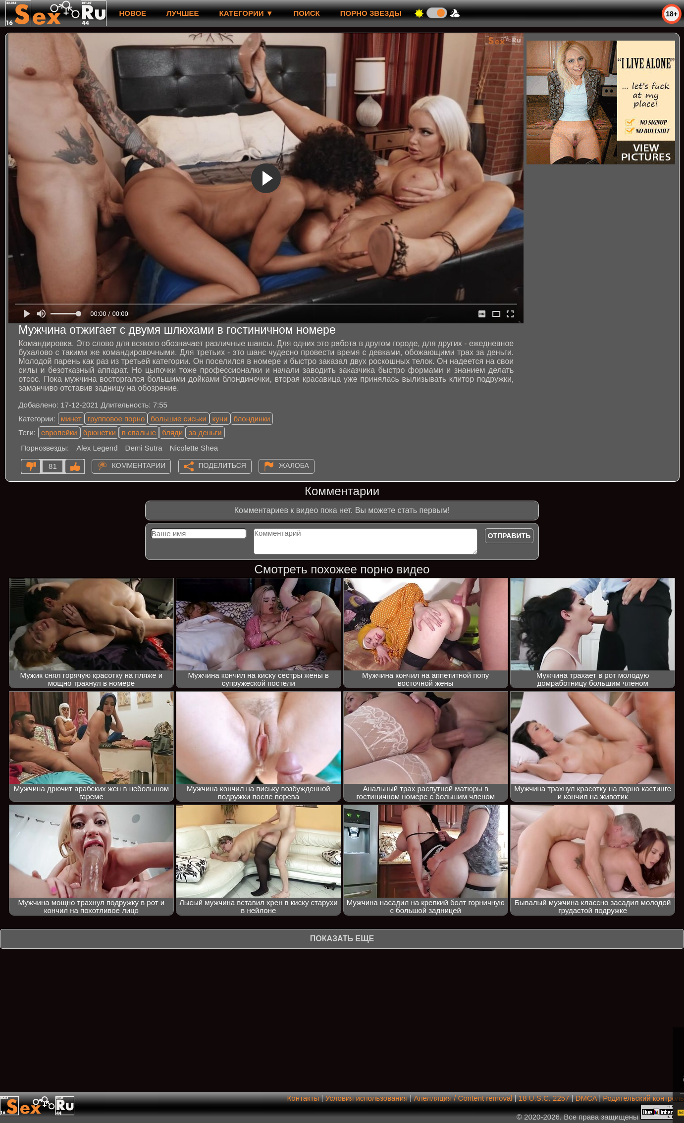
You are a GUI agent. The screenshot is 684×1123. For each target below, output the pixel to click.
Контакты (303, 1098)
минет (71, 418)
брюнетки (99, 432)
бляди (172, 432)
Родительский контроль (643, 1098)
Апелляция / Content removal (463, 1098)
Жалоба (294, 465)
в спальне (139, 432)
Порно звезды (371, 13)
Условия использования (366, 1098)
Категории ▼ (246, 13)
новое (132, 13)
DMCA (586, 1098)
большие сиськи (178, 418)
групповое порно (116, 418)
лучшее (182, 13)
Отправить (509, 536)
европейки (59, 432)
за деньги (205, 432)
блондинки (251, 418)
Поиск (307, 13)
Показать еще (342, 938)
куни (220, 418)
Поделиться (222, 465)
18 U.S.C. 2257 (544, 1098)
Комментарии (139, 465)
